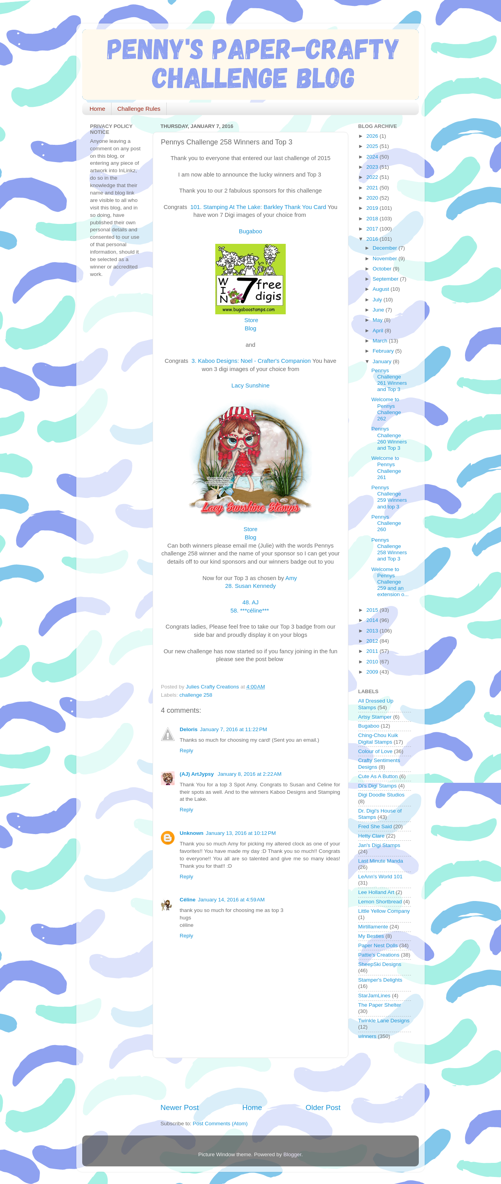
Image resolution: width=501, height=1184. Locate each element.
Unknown (192, 833)
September (386, 279)
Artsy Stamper (375, 717)
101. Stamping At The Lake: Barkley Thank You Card (257, 207)
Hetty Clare (371, 836)
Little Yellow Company (384, 911)
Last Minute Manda (380, 861)
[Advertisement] (252, 1080)
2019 (373, 208)
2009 (373, 672)
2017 (373, 229)
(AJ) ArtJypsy (197, 774)
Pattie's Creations (378, 955)
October (383, 269)
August (382, 289)
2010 (373, 662)
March (381, 341)
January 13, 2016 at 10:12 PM (241, 833)
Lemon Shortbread (380, 902)
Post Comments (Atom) (220, 1123)
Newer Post (179, 1107)
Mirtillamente (373, 927)
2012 (373, 641)
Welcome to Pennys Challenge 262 (386, 409)
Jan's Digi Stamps (379, 845)
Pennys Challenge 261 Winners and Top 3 (389, 380)
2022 (373, 177)
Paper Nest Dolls (378, 945)
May (378, 320)
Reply (186, 750)
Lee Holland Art (376, 892)
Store (251, 320)
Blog (250, 537)
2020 (373, 198)
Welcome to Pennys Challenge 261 (386, 467)
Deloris (189, 729)
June (379, 310)
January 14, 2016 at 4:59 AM (231, 900)
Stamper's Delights (380, 980)
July (378, 300)
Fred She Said (375, 826)
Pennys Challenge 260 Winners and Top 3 (389, 438)
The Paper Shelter (379, 1005)
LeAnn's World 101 (380, 876)
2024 (373, 157)
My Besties (371, 936)
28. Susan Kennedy (250, 586)
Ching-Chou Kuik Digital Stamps (378, 738)
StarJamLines (374, 995)
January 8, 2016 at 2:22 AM (249, 774)
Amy (291, 578)
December (385, 248)
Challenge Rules (138, 108)
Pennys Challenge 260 (386, 523)
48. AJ (250, 602)
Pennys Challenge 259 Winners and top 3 (389, 497)
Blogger (292, 1154)
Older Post (323, 1107)
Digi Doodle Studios (381, 795)
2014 (373, 620)
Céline (188, 900)
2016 (373, 239)
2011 (373, 651)
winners (367, 1036)
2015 (373, 610)
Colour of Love (375, 751)
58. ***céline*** (250, 610)
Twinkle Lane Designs (383, 1021)
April (379, 330)
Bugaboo (250, 231)
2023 (373, 167)
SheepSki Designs (379, 964)
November (385, 258)
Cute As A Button (378, 776)
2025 (373, 146)
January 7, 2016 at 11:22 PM (233, 729)
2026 (373, 136)
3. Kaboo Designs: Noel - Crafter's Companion (250, 361)
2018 (373, 219)
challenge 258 (195, 695)
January (383, 361)
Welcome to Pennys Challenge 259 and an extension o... (390, 582)
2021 (373, 188)
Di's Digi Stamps (377, 786)
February (384, 351)
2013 (373, 631)
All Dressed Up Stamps (375, 704)
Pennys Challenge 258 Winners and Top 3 (389, 549)
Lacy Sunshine (250, 385)
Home (97, 108)
